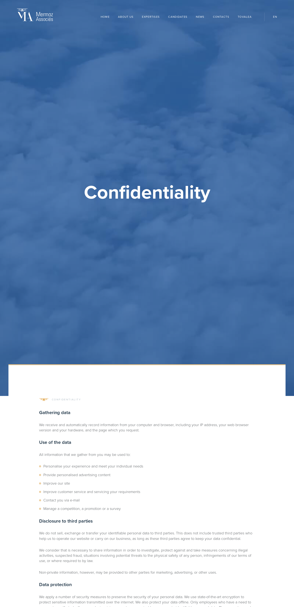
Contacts (221, 17)
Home (105, 17)
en (275, 17)
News (200, 17)
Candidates (177, 17)
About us (125, 17)
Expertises (151, 17)
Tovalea (247, 17)
